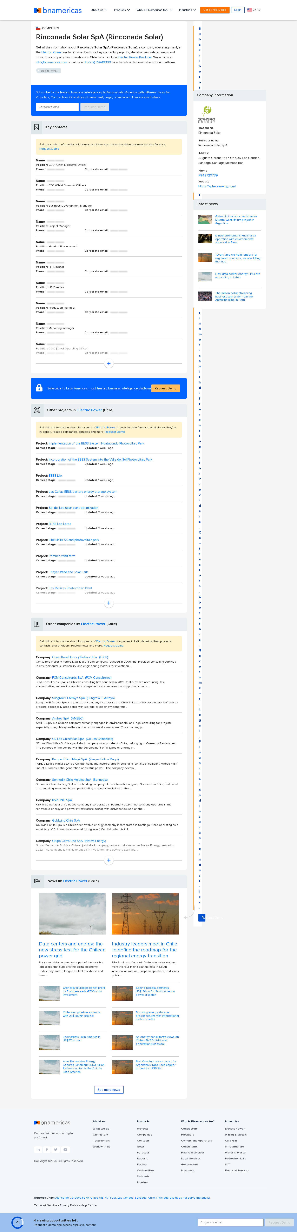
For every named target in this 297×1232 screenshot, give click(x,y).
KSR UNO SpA (62, 800)
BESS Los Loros (60, 523)
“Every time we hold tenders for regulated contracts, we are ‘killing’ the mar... (238, 258)
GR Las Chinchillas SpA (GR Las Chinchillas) (82, 739)
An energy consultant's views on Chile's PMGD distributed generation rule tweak (157, 1040)
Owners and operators (196, 1140)
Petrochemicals (235, 1158)
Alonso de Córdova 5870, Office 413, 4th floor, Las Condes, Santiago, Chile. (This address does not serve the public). (133, 1197)
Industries (186, 10)
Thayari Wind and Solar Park (68, 572)
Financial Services (237, 1170)
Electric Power (51, 52)
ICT (227, 1164)
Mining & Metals (236, 1134)
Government (189, 1164)
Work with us (101, 1146)
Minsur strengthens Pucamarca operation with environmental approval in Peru (235, 239)
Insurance (187, 1170)
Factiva (142, 1164)
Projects (142, 1128)
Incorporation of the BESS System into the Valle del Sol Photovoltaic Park (100, 459)
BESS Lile (55, 475)
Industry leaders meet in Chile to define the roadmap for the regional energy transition (144, 950)
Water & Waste (235, 1152)
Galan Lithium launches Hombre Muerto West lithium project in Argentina (236, 220)
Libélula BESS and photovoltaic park (74, 540)
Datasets (143, 1176)
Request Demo (94, 107)
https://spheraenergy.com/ (217, 186)
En (252, 10)
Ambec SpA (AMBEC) (67, 718)
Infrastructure (234, 1146)
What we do (101, 1128)
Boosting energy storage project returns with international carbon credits (157, 1016)
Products (120, 10)
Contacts (143, 1140)
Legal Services (191, 1158)
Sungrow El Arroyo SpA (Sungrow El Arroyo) (83, 698)
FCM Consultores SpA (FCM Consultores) (81, 677)
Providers (187, 1134)
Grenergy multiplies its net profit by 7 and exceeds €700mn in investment (84, 991)
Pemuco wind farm (62, 556)
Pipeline (142, 1182)
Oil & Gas (231, 1140)
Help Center (89, 1205)
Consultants (189, 1146)
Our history (100, 1134)
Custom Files (145, 1170)
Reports (142, 1158)
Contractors (189, 1128)
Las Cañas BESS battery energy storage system (83, 491)
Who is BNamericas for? (153, 10)
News (141, 1146)
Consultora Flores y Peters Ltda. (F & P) (80, 657)
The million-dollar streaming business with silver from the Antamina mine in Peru (234, 297)
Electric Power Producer (135, 57)
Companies (144, 1134)
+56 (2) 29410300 (98, 62)
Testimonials (101, 1140)
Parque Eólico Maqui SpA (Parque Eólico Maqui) (85, 759)
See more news (109, 1089)
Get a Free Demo (214, 9)
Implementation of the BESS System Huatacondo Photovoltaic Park (96, 443)
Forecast (143, 1152)
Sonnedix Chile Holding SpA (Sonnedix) (80, 779)
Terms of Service (46, 1205)
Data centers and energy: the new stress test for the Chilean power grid (72, 950)
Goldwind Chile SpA (66, 820)
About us (97, 10)
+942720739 (208, 175)
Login (238, 9)
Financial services (193, 1152)
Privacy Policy (69, 1205)
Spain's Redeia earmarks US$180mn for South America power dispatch (155, 991)
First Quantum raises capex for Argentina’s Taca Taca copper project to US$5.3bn (156, 1065)
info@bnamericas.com (51, 62)
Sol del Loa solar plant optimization (73, 507)
